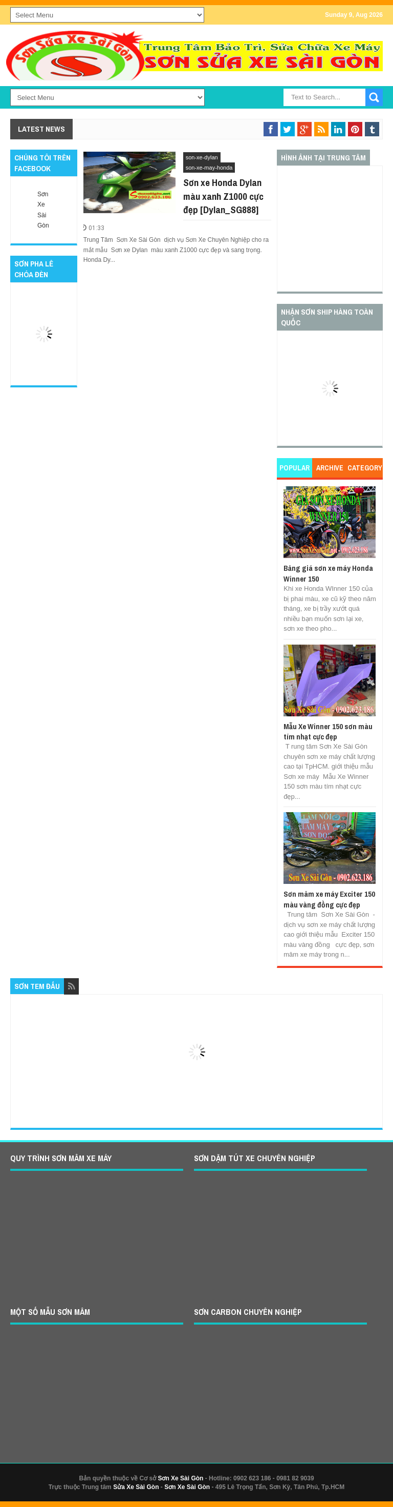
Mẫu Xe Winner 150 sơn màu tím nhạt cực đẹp (328, 731)
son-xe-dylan (202, 157)
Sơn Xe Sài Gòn (180, 1478)
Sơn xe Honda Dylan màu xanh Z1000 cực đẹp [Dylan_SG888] (223, 196)
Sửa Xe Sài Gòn (136, 1487)
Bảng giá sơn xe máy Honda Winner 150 (328, 573)
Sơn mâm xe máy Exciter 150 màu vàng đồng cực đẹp (329, 899)
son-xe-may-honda (209, 167)
